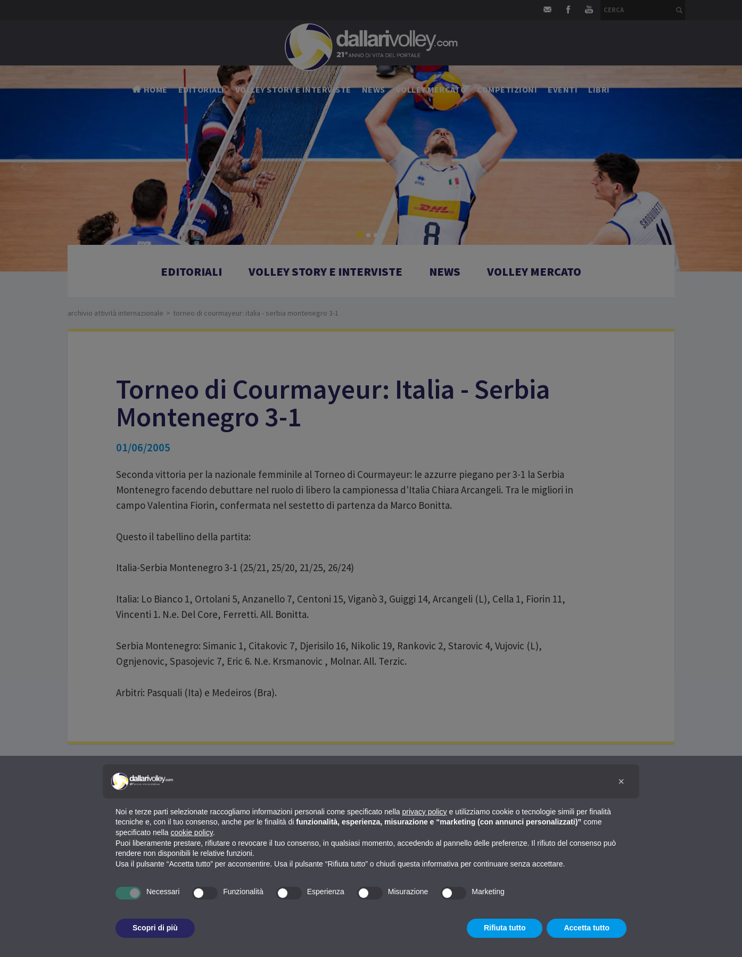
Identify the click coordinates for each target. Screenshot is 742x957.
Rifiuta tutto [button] (505, 927)
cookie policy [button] (192, 832)
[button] (621, 781)
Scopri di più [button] (155, 927)
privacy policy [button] (424, 811)
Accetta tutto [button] (586, 927)
